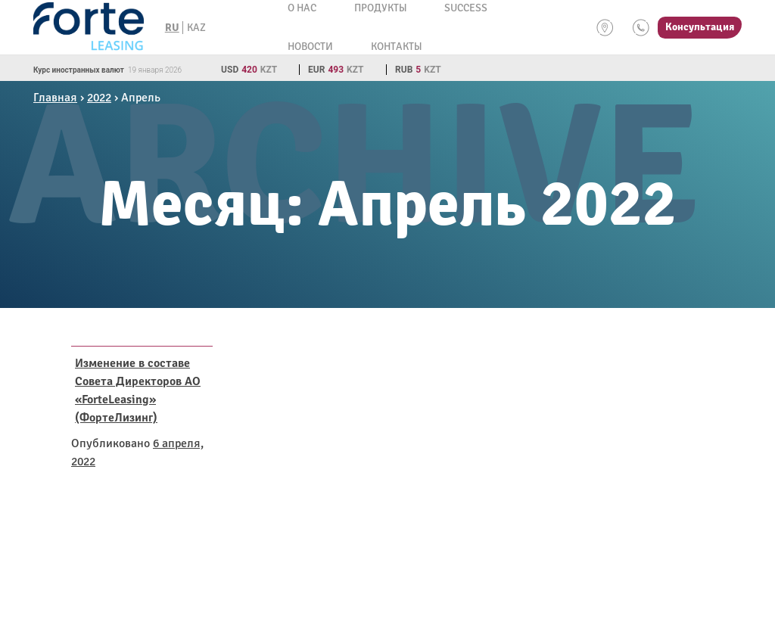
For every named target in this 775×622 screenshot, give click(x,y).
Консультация (699, 26)
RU (172, 27)
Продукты (380, 8)
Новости (310, 46)
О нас (302, 8)
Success (465, 8)
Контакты (396, 46)
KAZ (196, 27)
